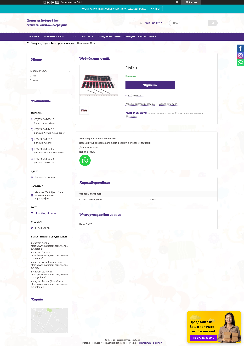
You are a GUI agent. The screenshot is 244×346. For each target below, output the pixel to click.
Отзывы (34, 80)
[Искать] (213, 23)
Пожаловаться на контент (150, 343)
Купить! (155, 8)
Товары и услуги (54, 36)
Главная (34, 36)
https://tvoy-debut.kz (45, 213)
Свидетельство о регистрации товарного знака (127, 36)
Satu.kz (136, 340)
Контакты (88, 36)
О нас (74, 36)
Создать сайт (67, 2)
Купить (150, 85)
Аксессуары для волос (63, 43)
